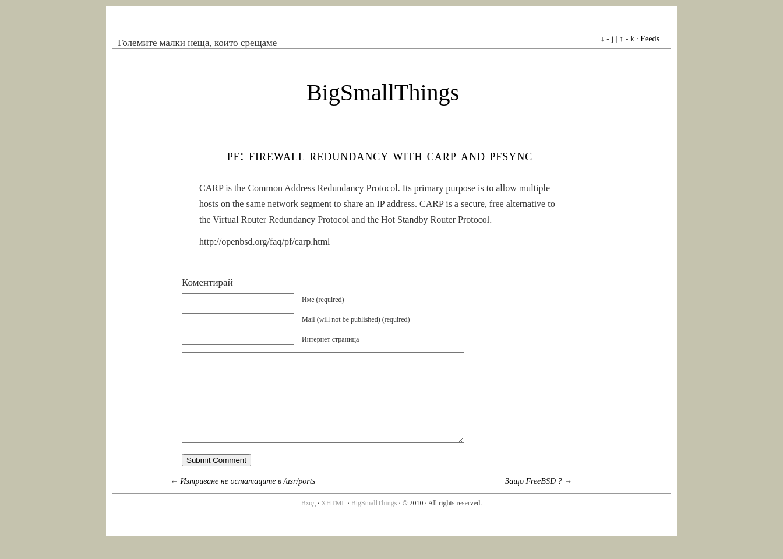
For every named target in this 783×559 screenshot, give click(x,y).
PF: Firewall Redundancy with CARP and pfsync (380, 155)
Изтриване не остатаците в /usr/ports (248, 498)
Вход (308, 520)
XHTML (333, 520)
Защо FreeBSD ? (533, 498)
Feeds (649, 38)
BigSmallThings (382, 92)
